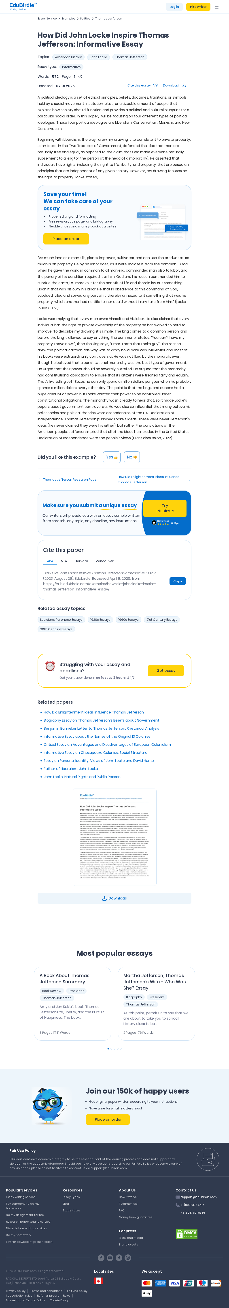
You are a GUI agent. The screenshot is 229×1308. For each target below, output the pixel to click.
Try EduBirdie (165, 508)
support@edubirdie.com (199, 1197)
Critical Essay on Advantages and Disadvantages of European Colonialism (107, 744)
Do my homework (18, 1235)
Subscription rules (19, 1295)
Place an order (66, 238)
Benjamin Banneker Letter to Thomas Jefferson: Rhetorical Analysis (101, 728)
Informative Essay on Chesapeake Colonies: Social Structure (95, 752)
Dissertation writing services (26, 1228)
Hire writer (198, 6)
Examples (68, 18)
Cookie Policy (59, 1300)
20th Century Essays (56, 629)
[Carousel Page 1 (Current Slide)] (108, 1049)
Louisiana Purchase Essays (61, 619)
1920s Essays (100, 619)
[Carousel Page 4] (118, 1049)
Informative (71, 67)
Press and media (131, 1238)
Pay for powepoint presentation (29, 1242)
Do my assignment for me (25, 1215)
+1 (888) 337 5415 (192, 1205)
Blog (66, 1204)
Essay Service (47, 18)
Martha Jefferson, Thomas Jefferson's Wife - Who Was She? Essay (154, 981)
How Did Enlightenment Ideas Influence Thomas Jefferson (148, 479)
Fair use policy (77, 1291)
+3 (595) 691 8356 (193, 1213)
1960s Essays (128, 619)
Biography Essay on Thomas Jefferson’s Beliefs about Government (101, 720)
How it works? (128, 1197)
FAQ (121, 1210)
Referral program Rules (53, 1295)
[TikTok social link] (119, 1257)
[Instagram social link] (128, 1257)
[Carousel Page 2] (111, 1049)
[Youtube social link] (110, 1257)
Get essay (166, 670)
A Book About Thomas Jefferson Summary (64, 978)
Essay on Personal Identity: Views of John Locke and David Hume (99, 760)
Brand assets (128, 1244)
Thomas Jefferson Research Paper (70, 479)
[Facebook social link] (101, 1257)
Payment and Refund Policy (25, 1300)
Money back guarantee (136, 1217)
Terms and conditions (46, 1291)
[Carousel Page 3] (114, 1049)
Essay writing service (21, 1197)
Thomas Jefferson (108, 18)
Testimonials (128, 1204)
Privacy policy (15, 1291)
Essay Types (71, 1197)
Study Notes (71, 1210)
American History (68, 57)
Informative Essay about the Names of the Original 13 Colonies (97, 736)
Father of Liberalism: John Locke (71, 768)
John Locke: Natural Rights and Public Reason (82, 776)
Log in (174, 6)
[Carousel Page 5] (121, 1049)
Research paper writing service (28, 1222)
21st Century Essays (161, 619)
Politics (85, 18)
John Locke (98, 57)
